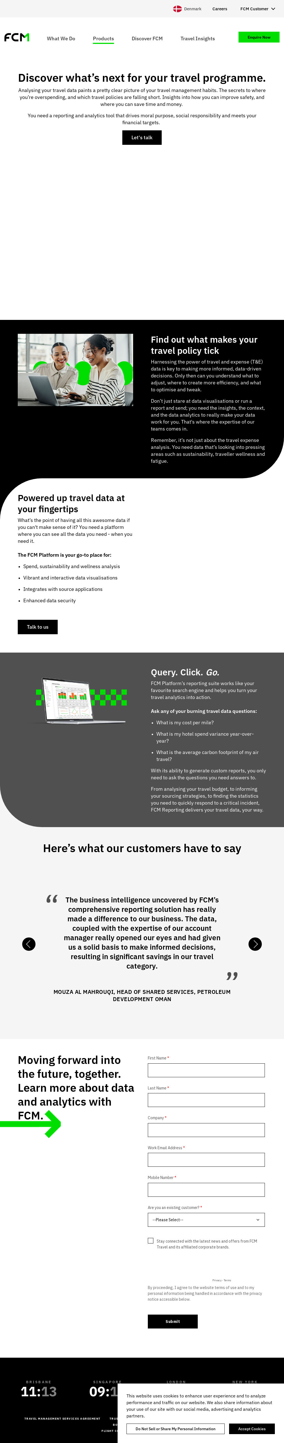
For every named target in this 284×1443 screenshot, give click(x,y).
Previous (29, 944)
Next (255, 944)
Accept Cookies (252, 1428)
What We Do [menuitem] (61, 38)
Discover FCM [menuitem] (147, 38)
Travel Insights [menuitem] (198, 38)
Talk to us (38, 627)
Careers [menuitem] (219, 8)
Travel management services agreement (62, 1418)
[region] (201, 1413)
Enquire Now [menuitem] (259, 37)
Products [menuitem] (103, 38)
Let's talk (142, 137)
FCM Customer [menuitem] (254, 8)
